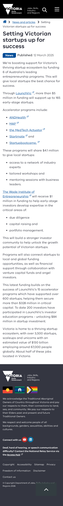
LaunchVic (23, 93)
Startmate (17, 136)
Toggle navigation (57, 9)
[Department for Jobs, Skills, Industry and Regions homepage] (21, 9)
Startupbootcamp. (23, 143)
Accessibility (24, 464)
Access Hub (13, 454)
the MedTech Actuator (25, 130)
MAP (12, 124)
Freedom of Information (17, 470)
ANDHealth (17, 117)
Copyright (8, 464)
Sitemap (39, 464)
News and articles (23, 22)
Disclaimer (39, 470)
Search (44, 10)
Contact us (9, 477)
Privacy (51, 464)
